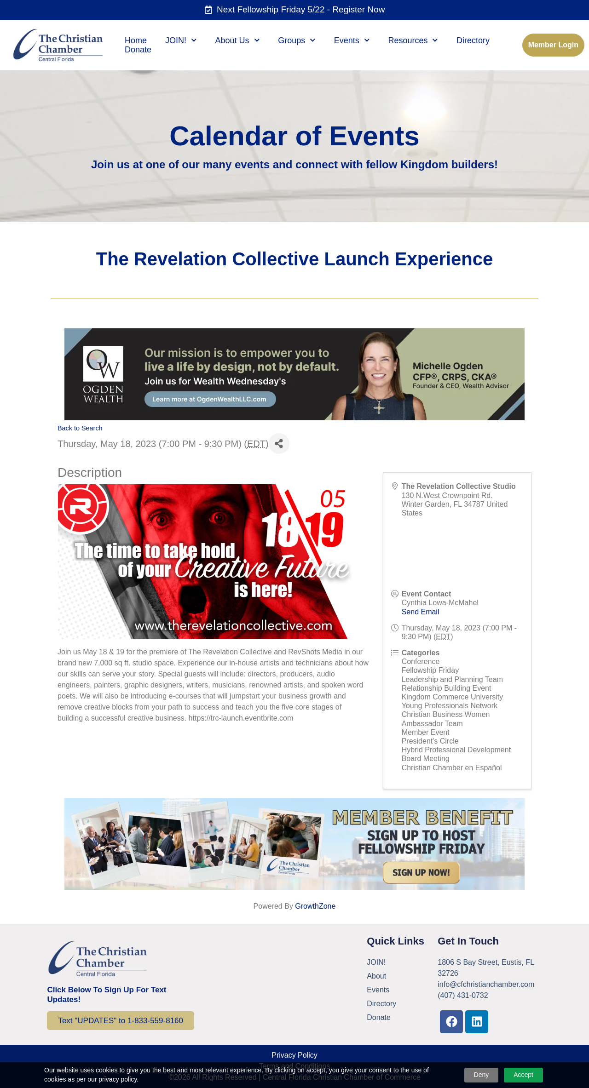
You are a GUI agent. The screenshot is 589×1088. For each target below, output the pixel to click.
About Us (237, 40)
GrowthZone (315, 906)
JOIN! (181, 40)
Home (136, 40)
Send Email (420, 612)
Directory (473, 40)
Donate (138, 49)
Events (352, 40)
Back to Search (80, 428)
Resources (413, 40)
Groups (297, 40)
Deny (481, 1074)
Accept (523, 1074)
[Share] (279, 443)
